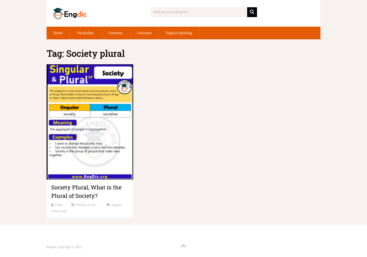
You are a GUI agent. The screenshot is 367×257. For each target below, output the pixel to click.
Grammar (115, 33)
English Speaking (179, 33)
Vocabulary (85, 33)
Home (58, 33)
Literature (144, 33)
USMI (58, 204)
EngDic (52, 247)
